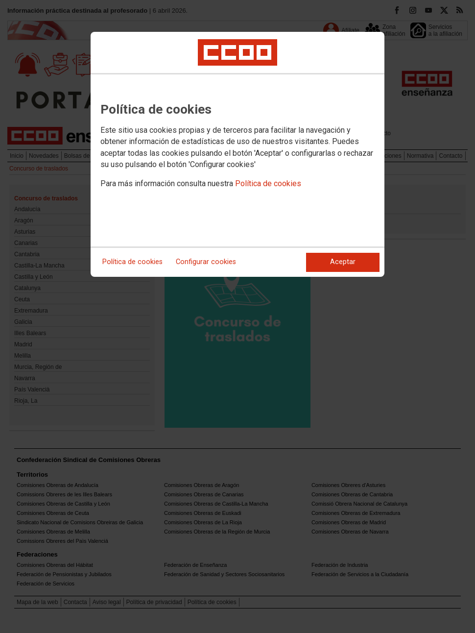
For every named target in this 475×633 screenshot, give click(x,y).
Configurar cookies (206, 262)
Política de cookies (268, 183)
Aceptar (343, 262)
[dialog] (237, 154)
